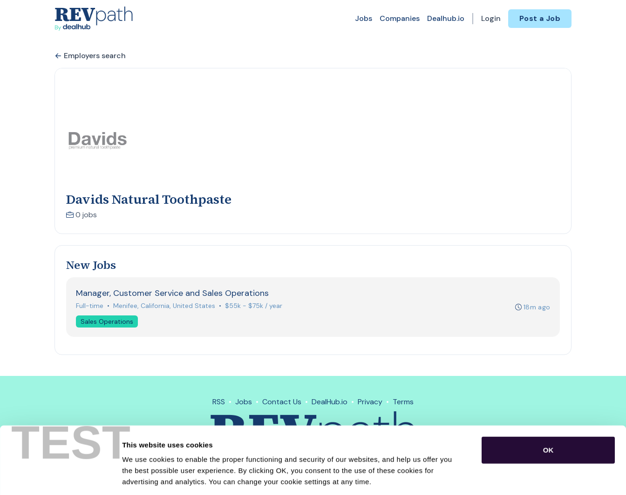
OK (548, 407)
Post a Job (539, 18)
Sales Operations (107, 321)
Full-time (89, 305)
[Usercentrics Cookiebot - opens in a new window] (60, 477)
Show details (488, 477)
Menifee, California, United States (164, 305)
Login (491, 18)
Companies (400, 18)
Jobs (363, 18)
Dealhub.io (445, 18)
